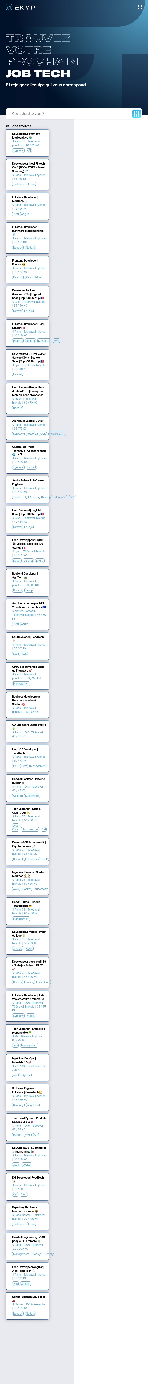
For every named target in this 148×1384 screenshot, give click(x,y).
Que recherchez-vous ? (28, 113)
